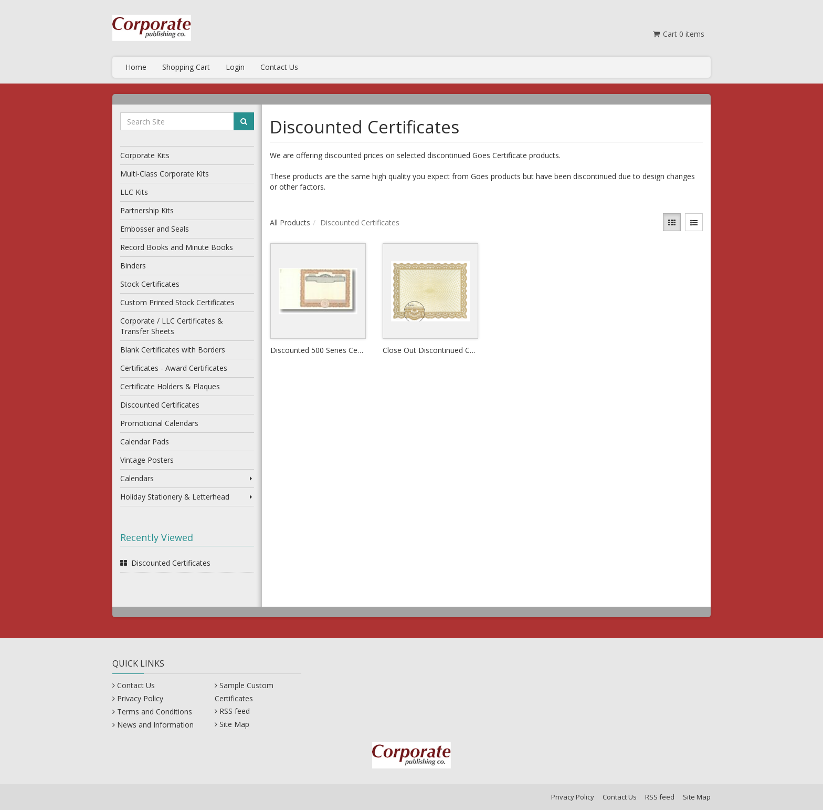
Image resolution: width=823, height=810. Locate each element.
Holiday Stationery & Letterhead (187, 497)
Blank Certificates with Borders (172, 350)
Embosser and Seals (154, 229)
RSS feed (234, 711)
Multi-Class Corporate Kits (164, 174)
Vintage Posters (147, 460)
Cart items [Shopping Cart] (677, 34)
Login (235, 67)
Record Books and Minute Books (176, 247)
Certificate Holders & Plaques (170, 386)
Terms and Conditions (154, 711)
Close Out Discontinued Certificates (430, 350)
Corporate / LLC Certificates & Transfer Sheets (171, 326)
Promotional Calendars (159, 423)
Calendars (187, 478)
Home (135, 67)
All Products (290, 222)
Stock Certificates (150, 284)
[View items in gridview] (672, 222)
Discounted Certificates (159, 405)
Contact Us (279, 67)
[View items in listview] (694, 222)
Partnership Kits (147, 210)
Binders (133, 266)
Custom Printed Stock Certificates (177, 302)
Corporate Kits (145, 155)
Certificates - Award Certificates (173, 368)
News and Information (155, 725)
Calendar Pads (144, 441)
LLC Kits (134, 192)
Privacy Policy (140, 698)
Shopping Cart (186, 67)
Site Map (234, 724)
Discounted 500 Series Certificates (318, 350)
